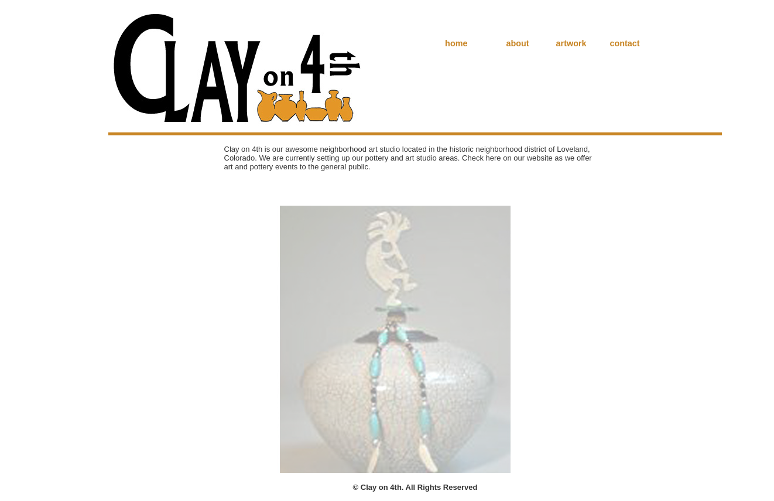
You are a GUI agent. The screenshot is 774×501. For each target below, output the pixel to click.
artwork (571, 43)
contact (624, 43)
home (456, 43)
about (517, 43)
